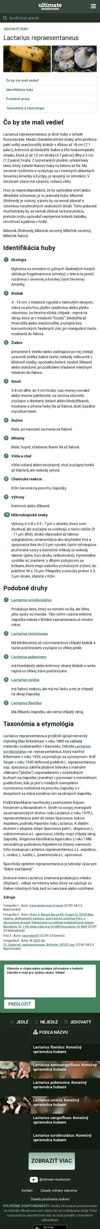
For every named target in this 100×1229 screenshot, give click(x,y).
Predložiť (19, 1004)
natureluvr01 (30, 935)
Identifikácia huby (19, 90)
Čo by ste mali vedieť (22, 80)
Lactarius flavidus (26, 703)
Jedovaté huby (15, 29)
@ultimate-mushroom (50, 1180)
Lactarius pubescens (28, 657)
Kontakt (27, 1190)
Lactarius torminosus (29, 634)
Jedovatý (80, 1022)
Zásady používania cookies (50, 1199)
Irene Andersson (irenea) (46, 905)
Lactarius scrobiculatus (31, 600)
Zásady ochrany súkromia (58, 1190)
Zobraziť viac (51, 1161)
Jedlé (22, 1022)
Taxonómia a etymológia (25, 108)
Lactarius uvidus (25, 680)
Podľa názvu (53, 1032)
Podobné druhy (18, 99)
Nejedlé (49, 1022)
